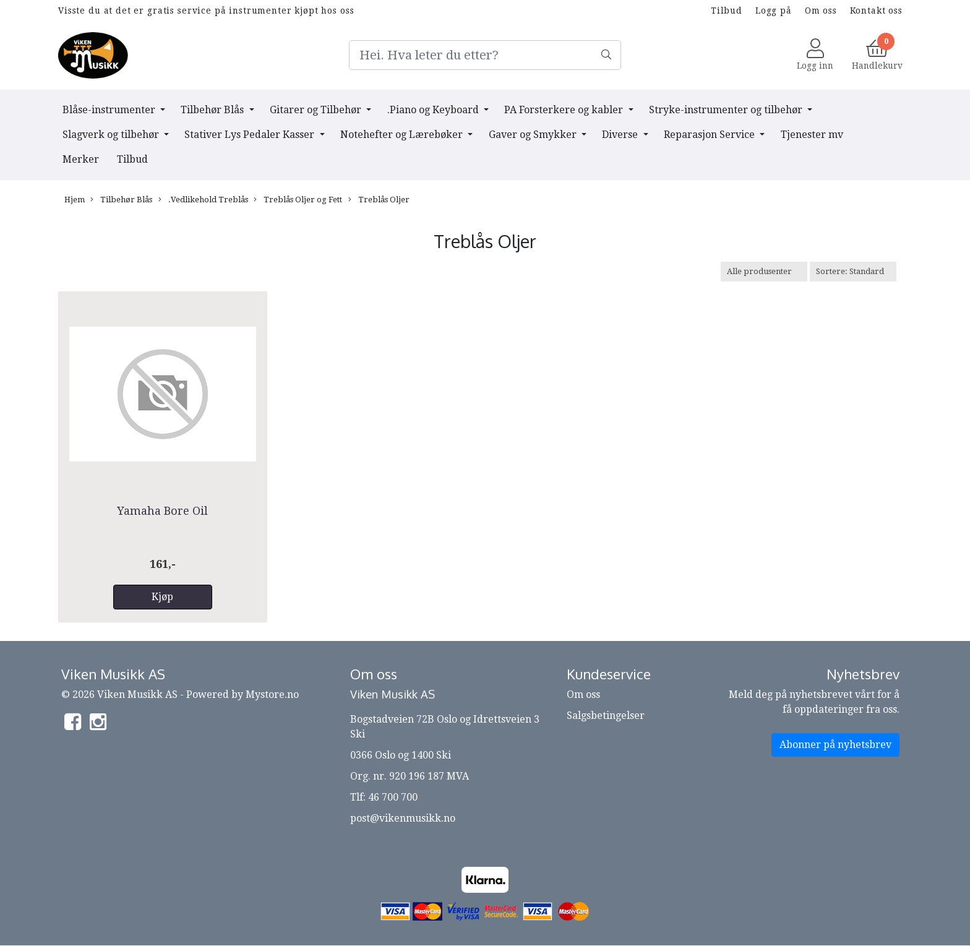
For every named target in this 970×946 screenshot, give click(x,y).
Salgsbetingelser (606, 715)
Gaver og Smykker (534, 134)
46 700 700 (393, 797)
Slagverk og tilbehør (111, 134)
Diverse (621, 134)
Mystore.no (272, 694)
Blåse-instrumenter (110, 110)
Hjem (74, 199)
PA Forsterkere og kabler (564, 110)
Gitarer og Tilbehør (317, 110)
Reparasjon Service (710, 134)
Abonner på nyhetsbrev (835, 744)
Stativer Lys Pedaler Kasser (250, 134)
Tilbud (726, 10)
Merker (80, 159)
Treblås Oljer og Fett (298, 200)
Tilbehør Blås (213, 110)
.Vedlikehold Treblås (203, 200)
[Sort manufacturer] (764, 271)
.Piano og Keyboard (434, 110)
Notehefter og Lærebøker (402, 134)
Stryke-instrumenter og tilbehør (727, 110)
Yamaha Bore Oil (162, 510)
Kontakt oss (876, 10)
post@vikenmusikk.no (402, 818)
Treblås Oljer (379, 200)
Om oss (821, 10)
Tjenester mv (812, 134)
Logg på (773, 10)
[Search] (485, 55)
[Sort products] (853, 271)
